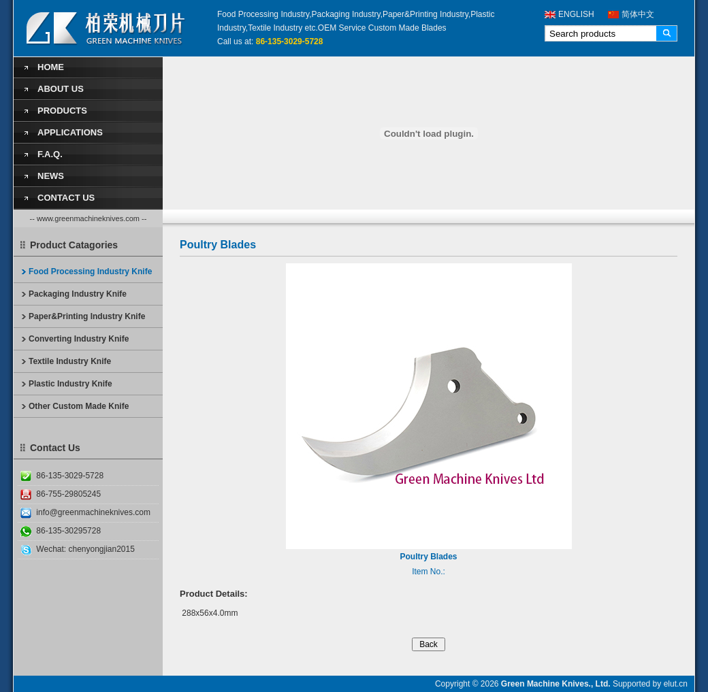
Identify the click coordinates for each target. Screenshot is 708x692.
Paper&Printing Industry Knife (87, 316)
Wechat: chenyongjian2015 (85, 549)
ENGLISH (576, 14)
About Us (60, 89)
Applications (70, 132)
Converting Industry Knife (79, 339)
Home (50, 67)
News (50, 176)
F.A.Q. (50, 154)
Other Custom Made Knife (79, 406)
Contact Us (66, 198)
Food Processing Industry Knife (90, 271)
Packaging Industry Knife (78, 294)
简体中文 (638, 14)
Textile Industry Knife (70, 361)
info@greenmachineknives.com (93, 512)
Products (62, 110)
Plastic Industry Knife (70, 384)
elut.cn (676, 684)
